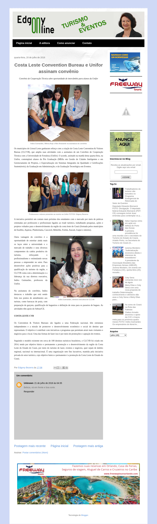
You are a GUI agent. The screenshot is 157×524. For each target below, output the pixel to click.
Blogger (84, 515)
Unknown (28, 383)
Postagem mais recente (30, 446)
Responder (29, 391)
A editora (44, 43)
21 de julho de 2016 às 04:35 (48, 383)
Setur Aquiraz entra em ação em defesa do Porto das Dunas (133, 224)
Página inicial (24, 43)
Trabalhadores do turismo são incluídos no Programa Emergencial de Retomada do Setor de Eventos (126, 196)
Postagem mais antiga (88, 446)
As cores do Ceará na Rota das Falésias (133, 307)
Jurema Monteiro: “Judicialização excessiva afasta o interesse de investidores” (133, 253)
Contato (87, 43)
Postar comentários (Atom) (35, 452)
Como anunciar (66, 43)
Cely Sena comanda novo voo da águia (133, 280)
